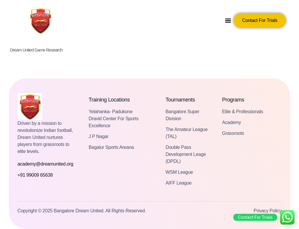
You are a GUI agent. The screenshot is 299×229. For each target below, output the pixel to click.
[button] (228, 20)
